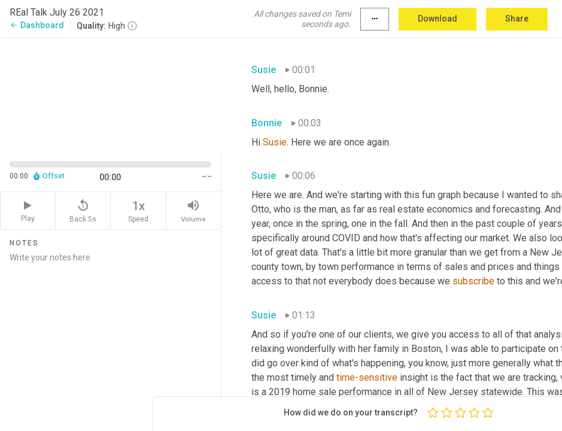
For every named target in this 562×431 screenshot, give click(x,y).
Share (516, 18)
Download (437, 18)
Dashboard (37, 25)
